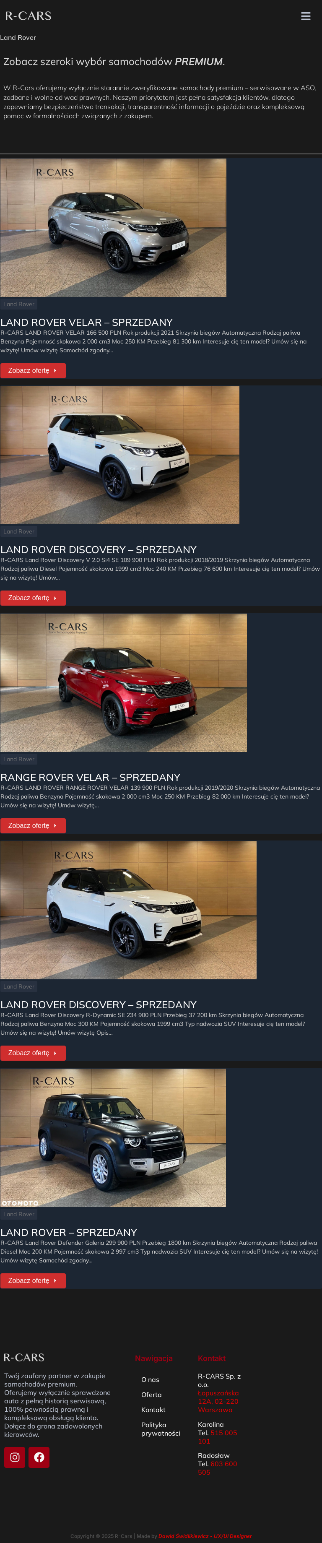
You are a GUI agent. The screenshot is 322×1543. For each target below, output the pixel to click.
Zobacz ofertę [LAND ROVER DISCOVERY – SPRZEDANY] (32, 594)
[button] (306, 17)
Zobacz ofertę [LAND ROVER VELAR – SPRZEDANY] (32, 369)
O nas (150, 1370)
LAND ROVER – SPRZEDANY (68, 1224)
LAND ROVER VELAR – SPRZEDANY (86, 321)
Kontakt (153, 1400)
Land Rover (18, 303)
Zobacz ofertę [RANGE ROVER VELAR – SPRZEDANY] (32, 820)
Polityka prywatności (160, 1419)
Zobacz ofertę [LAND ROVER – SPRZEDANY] (32, 1271)
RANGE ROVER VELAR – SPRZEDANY (90, 772)
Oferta (151, 1385)
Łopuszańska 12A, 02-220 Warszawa (218, 1391)
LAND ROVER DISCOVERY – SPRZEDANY (98, 547)
